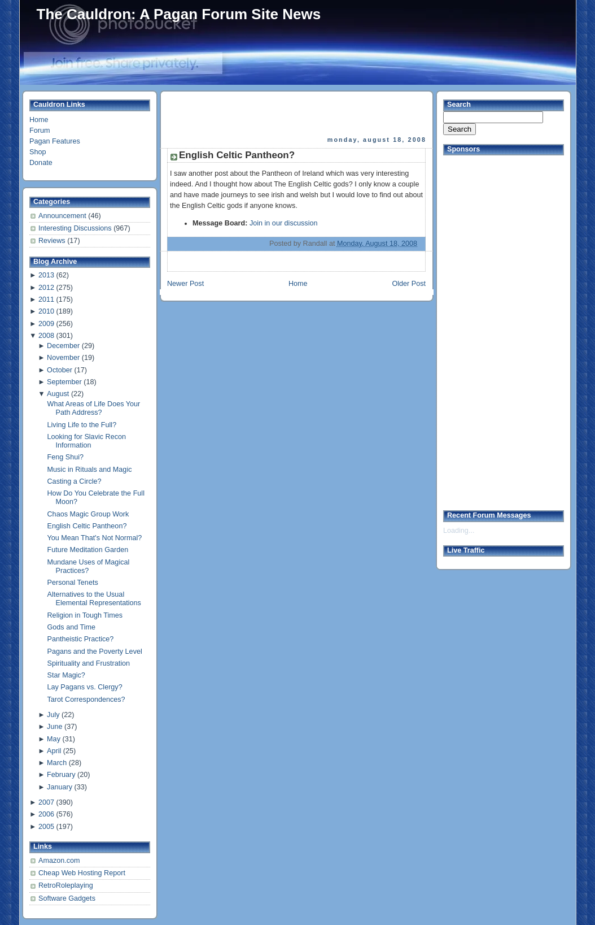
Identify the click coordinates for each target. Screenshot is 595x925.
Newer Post (185, 284)
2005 (46, 827)
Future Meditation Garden (88, 550)
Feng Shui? (65, 457)
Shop (37, 152)
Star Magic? (66, 675)
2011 (46, 299)
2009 (46, 324)
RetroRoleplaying (65, 885)
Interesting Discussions (75, 228)
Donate (41, 163)
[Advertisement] (297, 114)
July (53, 715)
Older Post (409, 284)
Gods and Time (71, 627)
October (59, 370)
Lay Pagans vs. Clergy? (85, 687)
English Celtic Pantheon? (87, 526)
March (57, 763)
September (64, 382)
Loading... (458, 531)
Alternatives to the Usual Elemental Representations (94, 598)
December (63, 346)
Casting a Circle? (74, 481)
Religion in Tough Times (85, 615)
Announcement (63, 216)
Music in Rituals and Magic (89, 470)
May (53, 739)
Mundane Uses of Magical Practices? (88, 566)
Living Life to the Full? (82, 425)
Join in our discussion (284, 223)
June (54, 727)
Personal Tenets (72, 583)
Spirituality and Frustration (88, 663)
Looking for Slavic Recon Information (86, 441)
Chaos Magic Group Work (88, 514)
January (59, 787)
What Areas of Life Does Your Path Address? (94, 408)
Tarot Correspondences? (86, 699)
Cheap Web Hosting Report (81, 873)
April (54, 751)
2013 (46, 275)
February (61, 775)
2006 (46, 814)
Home (39, 120)
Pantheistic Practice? (80, 639)
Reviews (52, 241)
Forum (39, 130)
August (58, 394)
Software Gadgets (66, 898)
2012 (46, 288)
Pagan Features (54, 141)
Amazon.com (59, 861)
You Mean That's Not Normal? (94, 538)
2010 (46, 311)
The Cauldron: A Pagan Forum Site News (179, 14)
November (63, 358)
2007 (46, 802)
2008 (46, 336)
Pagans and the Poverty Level (94, 651)
